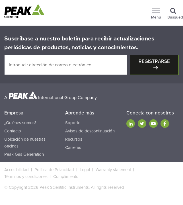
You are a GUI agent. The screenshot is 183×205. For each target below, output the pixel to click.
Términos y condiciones (26, 176)
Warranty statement (113, 169)
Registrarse (154, 61)
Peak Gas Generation (24, 154)
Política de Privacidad (54, 169)
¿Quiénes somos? (20, 122)
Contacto (12, 131)
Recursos (73, 139)
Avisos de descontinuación (90, 131)
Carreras (73, 147)
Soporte (72, 122)
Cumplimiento (66, 176)
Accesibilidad (16, 169)
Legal (85, 169)
